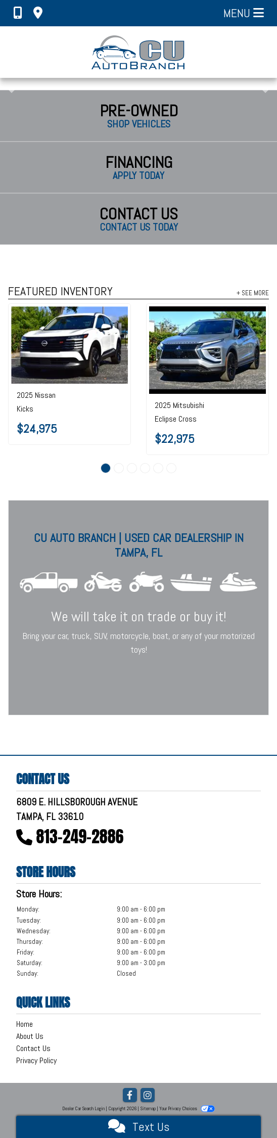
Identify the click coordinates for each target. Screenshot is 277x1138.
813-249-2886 (80, 836)
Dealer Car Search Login (83, 1108)
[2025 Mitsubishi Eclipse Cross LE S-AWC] (207, 350)
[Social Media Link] (148, 1096)
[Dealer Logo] (139, 52)
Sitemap (148, 1108)
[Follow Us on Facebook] (130, 1096)
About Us (29, 1036)
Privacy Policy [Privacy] (36, 1060)
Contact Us (33, 1048)
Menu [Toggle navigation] (243, 13)
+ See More (253, 293)
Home (24, 1024)
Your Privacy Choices (187, 1108)
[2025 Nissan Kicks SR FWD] (69, 345)
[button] (9, 84)
